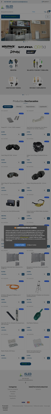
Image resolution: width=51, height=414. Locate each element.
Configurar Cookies (31, 245)
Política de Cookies (24, 237)
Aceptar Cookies (20, 245)
